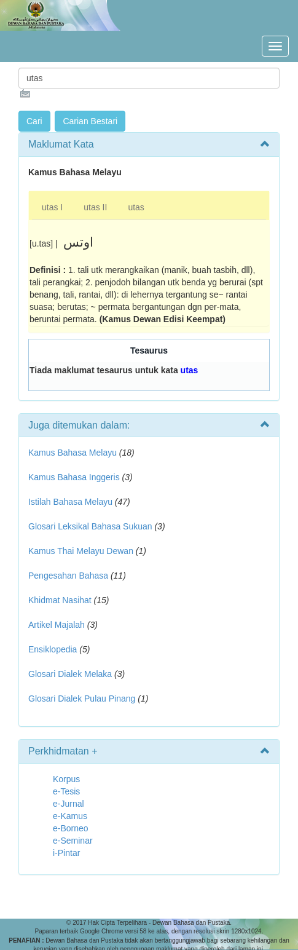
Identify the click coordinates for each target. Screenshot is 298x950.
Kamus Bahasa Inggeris (74, 477)
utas (136, 207)
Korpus (66, 779)
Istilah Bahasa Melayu (70, 502)
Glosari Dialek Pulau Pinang (81, 698)
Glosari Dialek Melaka (70, 674)
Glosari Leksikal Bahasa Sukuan (90, 526)
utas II (95, 207)
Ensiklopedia (52, 649)
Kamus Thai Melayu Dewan (80, 551)
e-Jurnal (68, 804)
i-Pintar (66, 853)
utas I (52, 207)
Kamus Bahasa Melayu (73, 452)
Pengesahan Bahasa (68, 575)
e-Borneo (70, 828)
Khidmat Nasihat (60, 600)
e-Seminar (73, 840)
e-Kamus (70, 816)
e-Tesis (66, 791)
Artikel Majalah (56, 625)
